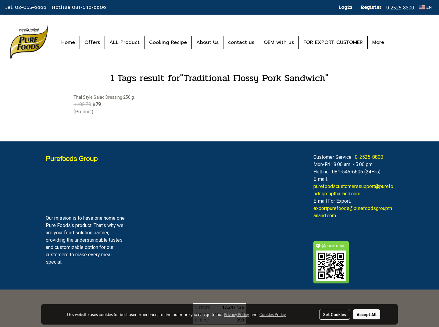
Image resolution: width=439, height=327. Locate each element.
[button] (398, 42)
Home (68, 42)
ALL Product (124, 42)
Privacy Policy (236, 314)
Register (371, 7)
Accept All (367, 314)
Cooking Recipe (168, 42)
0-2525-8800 (369, 157)
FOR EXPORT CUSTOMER (333, 42)
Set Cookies (334, 314)
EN (425, 7)
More (378, 42)
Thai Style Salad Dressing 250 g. (104, 97)
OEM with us (279, 42)
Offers (92, 42)
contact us (241, 42)
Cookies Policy (272, 314)
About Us (207, 42)
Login (345, 7)
